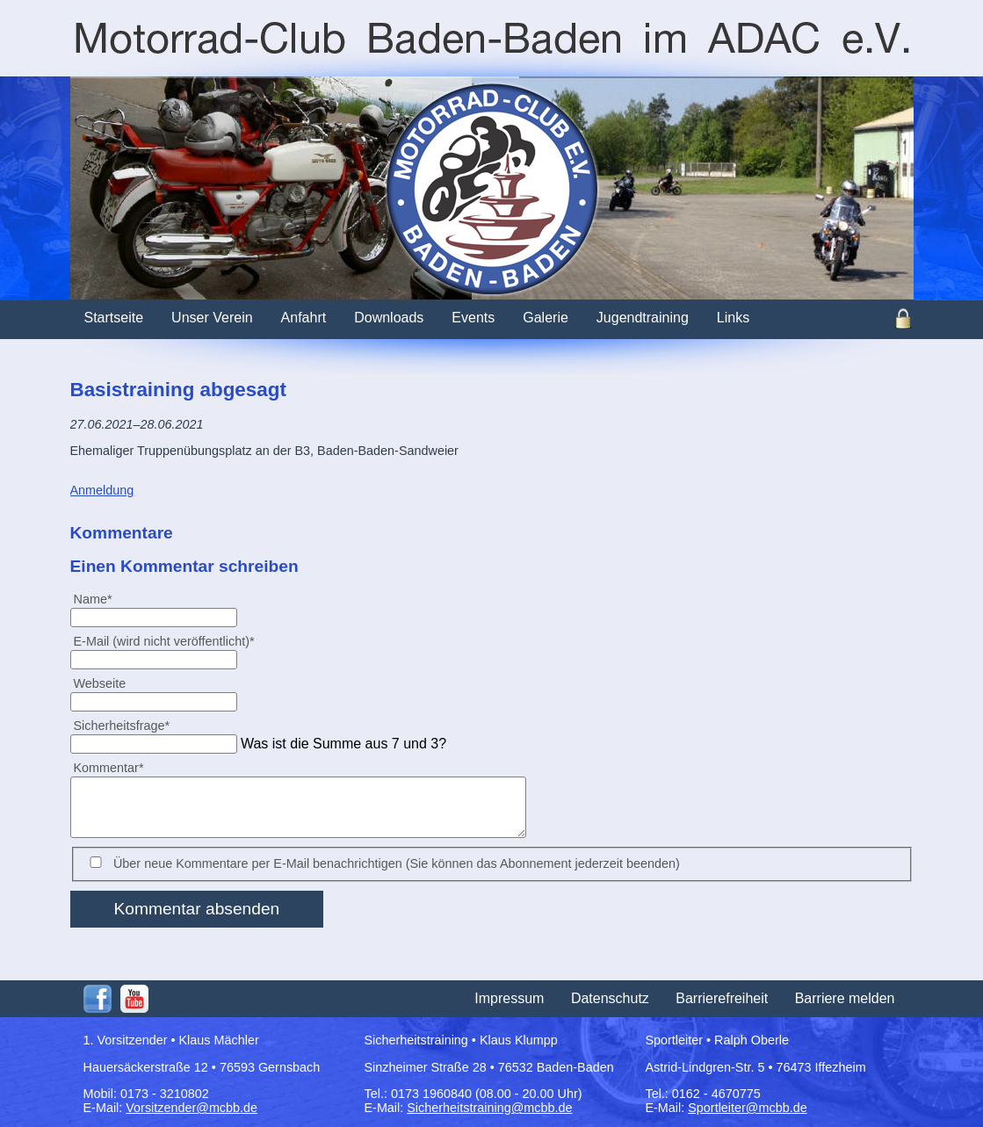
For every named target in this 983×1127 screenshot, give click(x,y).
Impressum (509, 998)
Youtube (134, 999)
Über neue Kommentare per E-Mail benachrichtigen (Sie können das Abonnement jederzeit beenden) (396, 863)
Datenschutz (610, 998)
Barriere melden (845, 998)
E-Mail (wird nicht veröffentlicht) (164, 640)
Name (100, 598)
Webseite (100, 683)
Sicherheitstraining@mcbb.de (489, 1108)
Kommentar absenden (197, 908)
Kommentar (108, 767)
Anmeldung (102, 490)
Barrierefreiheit (722, 998)
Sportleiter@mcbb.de (747, 1108)
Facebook (97, 999)
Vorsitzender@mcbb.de (191, 1108)
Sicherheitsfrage (121, 725)
